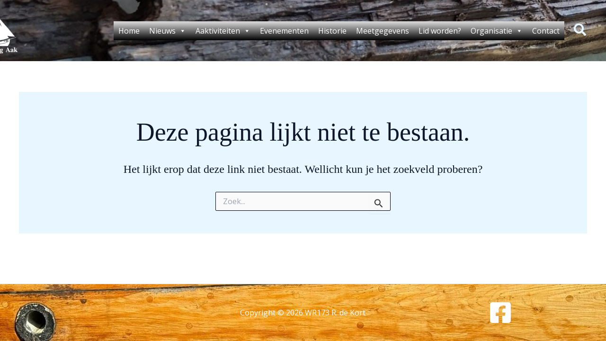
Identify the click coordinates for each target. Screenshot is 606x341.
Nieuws (167, 30)
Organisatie (497, 30)
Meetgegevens (382, 31)
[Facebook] (500, 312)
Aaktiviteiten (223, 30)
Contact (546, 31)
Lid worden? (440, 31)
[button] (580, 30)
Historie (332, 31)
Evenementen (284, 31)
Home (129, 31)
